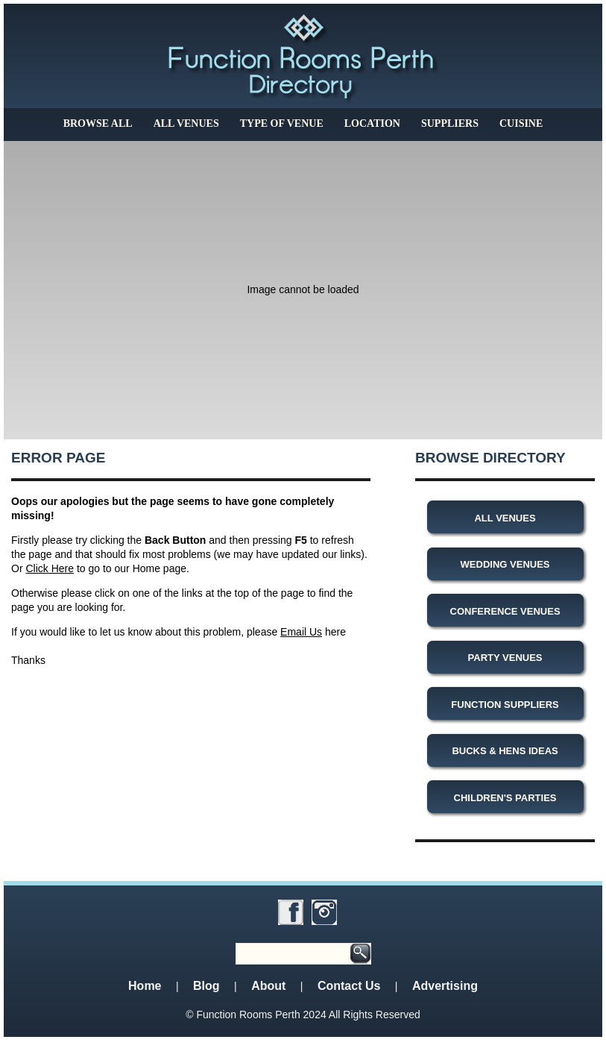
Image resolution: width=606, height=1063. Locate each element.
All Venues (186, 123)
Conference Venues (505, 611)
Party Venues (505, 657)
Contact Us (349, 985)
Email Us (301, 632)
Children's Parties (505, 797)
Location (372, 123)
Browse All (98, 123)
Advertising (445, 985)
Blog (206, 985)
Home (144, 985)
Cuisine (521, 123)
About (268, 985)
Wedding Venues (505, 564)
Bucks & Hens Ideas (505, 750)
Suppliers (450, 123)
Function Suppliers (504, 704)
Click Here (49, 568)
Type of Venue (281, 123)
